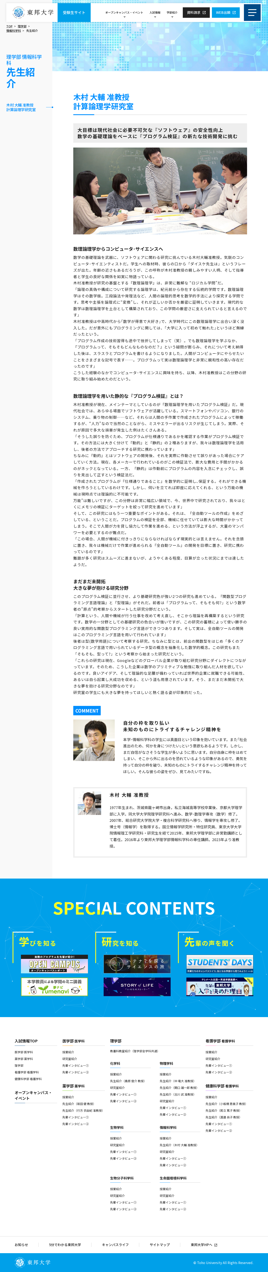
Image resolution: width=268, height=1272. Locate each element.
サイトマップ (160, 1245)
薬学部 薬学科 (24, 1059)
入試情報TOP (26, 1040)
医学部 (73, 1040)
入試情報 (154, 12)
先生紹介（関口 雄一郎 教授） (179, 1088)
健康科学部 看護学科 (28, 1079)
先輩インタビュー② (75, 1072)
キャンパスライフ (115, 1245)
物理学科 (166, 1063)
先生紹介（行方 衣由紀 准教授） (83, 1110)
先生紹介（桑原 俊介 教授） (128, 1081)
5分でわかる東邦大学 (65, 1245)
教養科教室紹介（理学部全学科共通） (135, 1051)
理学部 (22, 26)
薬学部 (73, 1085)
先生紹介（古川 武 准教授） (178, 1094)
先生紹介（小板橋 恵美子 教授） (227, 1104)
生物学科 (117, 1127)
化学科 (115, 1063)
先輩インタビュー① (75, 1065)
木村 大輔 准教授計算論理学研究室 (21, 107)
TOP (9, 26)
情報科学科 (13, 30)
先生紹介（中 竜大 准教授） (178, 1081)
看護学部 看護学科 (27, 1072)
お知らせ (21, 1245)
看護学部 (220, 1040)
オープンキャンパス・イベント (124, 12)
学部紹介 (172, 12)
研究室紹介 (69, 1059)
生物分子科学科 (122, 1178)
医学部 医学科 (24, 1052)
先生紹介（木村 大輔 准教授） (179, 1145)
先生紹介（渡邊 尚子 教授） (224, 1117)
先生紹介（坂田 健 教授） (79, 1104)
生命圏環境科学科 (173, 1178)
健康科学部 (222, 1085)
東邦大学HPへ (201, 1245)
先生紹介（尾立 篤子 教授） (224, 1110)
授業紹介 (68, 1052)
